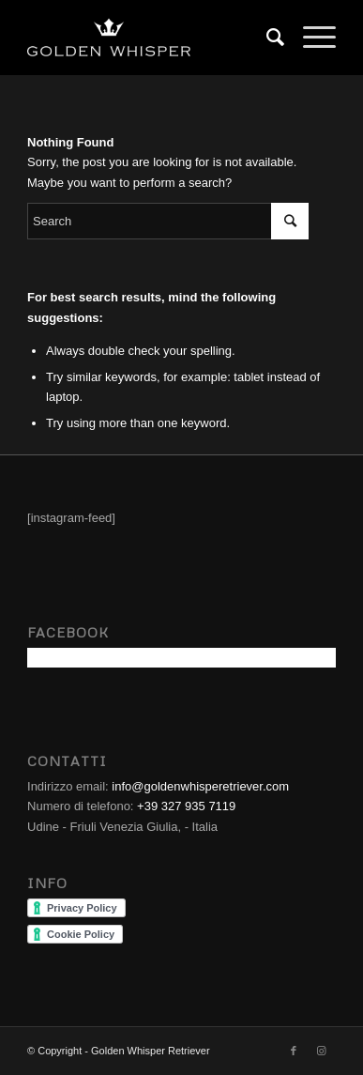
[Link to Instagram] (322, 1051)
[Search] (266, 37)
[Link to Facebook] (294, 1051)
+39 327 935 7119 (186, 806)
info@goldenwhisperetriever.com (200, 786)
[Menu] (310, 37)
